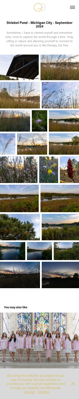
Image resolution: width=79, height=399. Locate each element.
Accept (30, 392)
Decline (43, 392)
